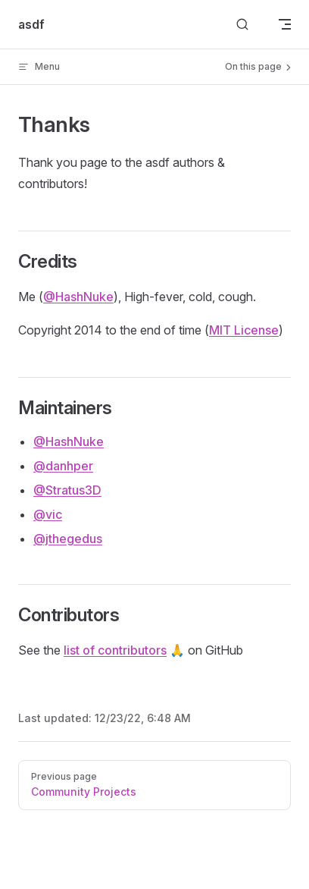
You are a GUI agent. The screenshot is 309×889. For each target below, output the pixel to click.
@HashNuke (78, 296)
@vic (47, 514)
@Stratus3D (67, 490)
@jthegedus (67, 538)
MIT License (244, 330)
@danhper (63, 465)
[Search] (242, 25)
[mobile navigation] (285, 24)
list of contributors (115, 650)
